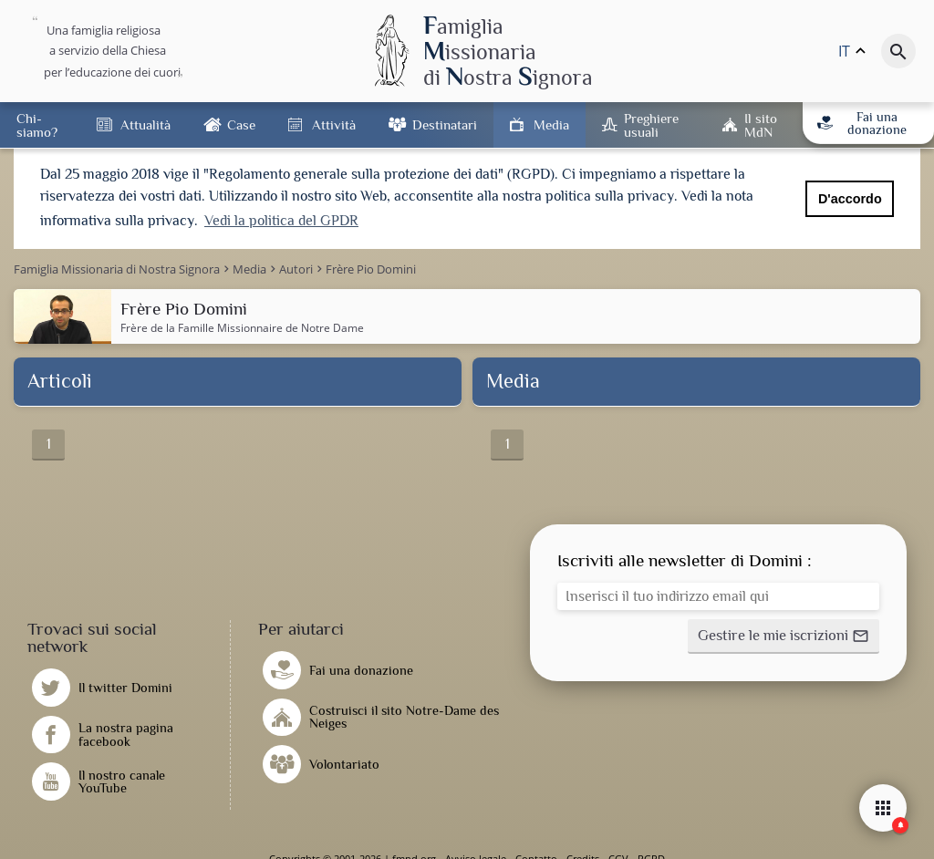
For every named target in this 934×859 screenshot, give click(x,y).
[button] (783, 634)
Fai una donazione (861, 123)
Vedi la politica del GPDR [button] (281, 220)
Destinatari (444, 124)
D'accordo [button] (850, 198)
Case (241, 124)
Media (551, 124)
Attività (334, 124)
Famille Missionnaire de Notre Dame (271, 326)
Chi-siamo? (36, 125)
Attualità (145, 124)
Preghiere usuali (651, 125)
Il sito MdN (760, 125)
